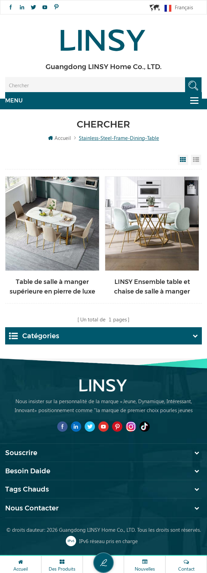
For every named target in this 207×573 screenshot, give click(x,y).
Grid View (183, 160)
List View (196, 160)
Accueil (59, 138)
